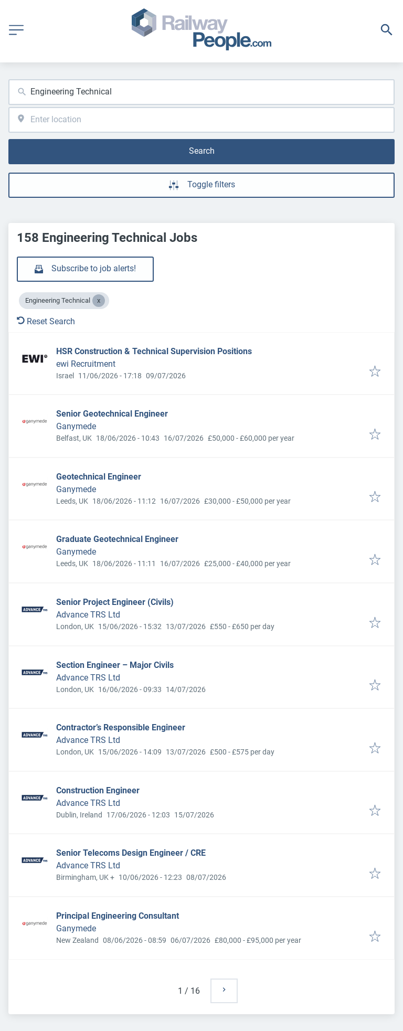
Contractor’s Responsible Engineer (120, 727)
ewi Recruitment (85, 364)
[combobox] (201, 92)
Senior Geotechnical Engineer (112, 414)
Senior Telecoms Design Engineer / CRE (131, 853)
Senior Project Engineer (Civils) (115, 602)
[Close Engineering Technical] (98, 300)
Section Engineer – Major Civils (115, 665)
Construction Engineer (98, 790)
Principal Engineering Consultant (117, 916)
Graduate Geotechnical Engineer (117, 539)
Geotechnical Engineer (98, 477)
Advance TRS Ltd (88, 615)
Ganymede (76, 426)
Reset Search (46, 321)
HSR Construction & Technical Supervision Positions (154, 351)
